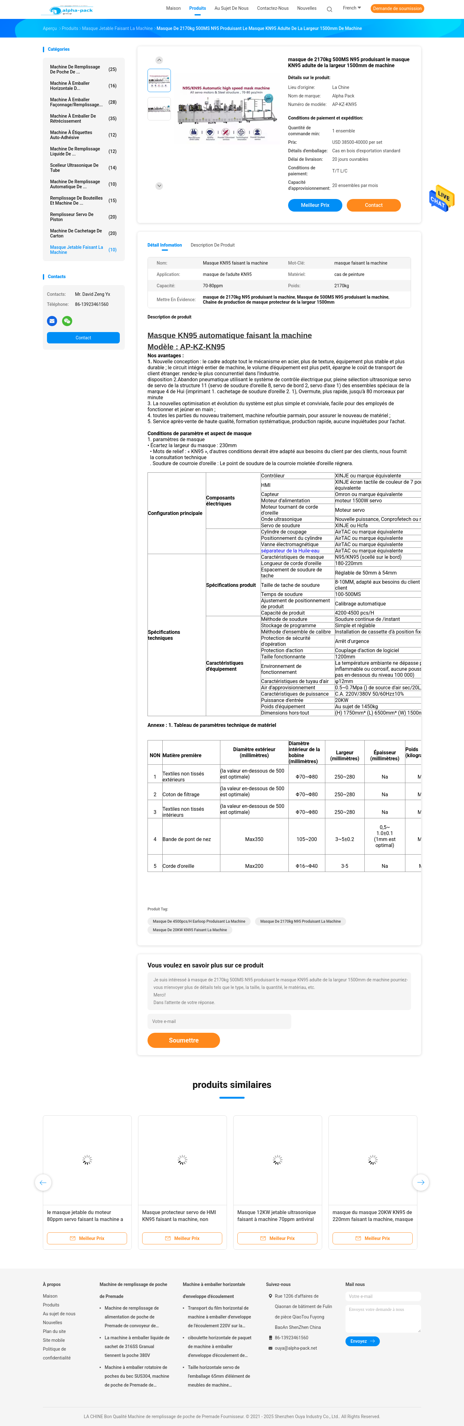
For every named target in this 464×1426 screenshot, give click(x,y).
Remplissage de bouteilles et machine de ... (83, 201)
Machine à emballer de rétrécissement (83, 119)
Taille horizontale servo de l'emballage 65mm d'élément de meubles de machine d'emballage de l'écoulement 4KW (219, 1377)
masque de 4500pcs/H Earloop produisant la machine (199, 921)
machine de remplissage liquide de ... (83, 151)
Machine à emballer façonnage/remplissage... (83, 102)
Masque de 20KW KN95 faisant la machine (190, 930)
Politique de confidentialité (57, 1353)
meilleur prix (315, 205)
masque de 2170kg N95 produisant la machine (300, 921)
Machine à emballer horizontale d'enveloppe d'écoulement (214, 1290)
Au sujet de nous (59, 1313)
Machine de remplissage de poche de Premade (133, 1290)
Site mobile (54, 1340)
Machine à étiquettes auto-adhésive (83, 135)
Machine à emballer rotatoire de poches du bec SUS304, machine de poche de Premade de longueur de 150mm (137, 1377)
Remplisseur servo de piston (83, 217)
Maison (50, 1296)
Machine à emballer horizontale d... (83, 86)
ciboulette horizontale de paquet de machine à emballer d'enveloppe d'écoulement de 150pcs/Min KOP (220, 1347)
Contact (83, 337)
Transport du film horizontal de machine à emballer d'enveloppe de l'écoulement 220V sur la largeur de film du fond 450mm (219, 1318)
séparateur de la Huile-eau (290, 551)
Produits (51, 1304)
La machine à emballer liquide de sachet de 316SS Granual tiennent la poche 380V (137, 1346)
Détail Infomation (165, 245)
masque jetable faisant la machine (83, 250)
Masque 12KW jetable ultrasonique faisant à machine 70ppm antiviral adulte (276, 1219)
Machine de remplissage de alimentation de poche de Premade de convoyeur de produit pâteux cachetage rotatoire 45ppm (132, 1318)
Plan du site (54, 1331)
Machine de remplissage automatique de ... (83, 184)
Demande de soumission (397, 8)
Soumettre (184, 1040)
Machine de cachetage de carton (83, 233)
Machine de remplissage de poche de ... (83, 69)
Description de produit (213, 245)
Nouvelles (52, 1322)
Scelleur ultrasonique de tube (83, 168)
